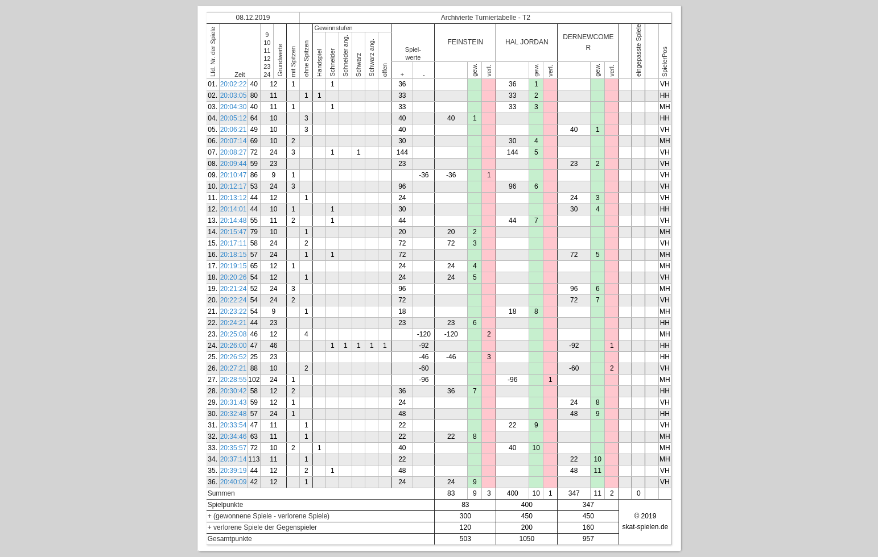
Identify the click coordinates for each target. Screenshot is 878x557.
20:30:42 (233, 391)
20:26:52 (233, 357)
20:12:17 (233, 186)
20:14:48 (233, 221)
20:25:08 (233, 334)
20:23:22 (233, 311)
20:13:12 (233, 198)
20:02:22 (233, 84)
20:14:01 (233, 209)
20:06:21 (233, 130)
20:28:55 (233, 380)
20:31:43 (233, 402)
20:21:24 (233, 289)
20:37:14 (233, 459)
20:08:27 (233, 152)
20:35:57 (233, 448)
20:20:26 (233, 277)
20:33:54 (233, 425)
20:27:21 (233, 368)
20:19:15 (233, 266)
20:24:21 (233, 323)
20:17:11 (233, 243)
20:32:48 (233, 414)
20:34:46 (233, 436)
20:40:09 (233, 482)
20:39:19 (233, 471)
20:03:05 (233, 95)
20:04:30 (233, 107)
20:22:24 (233, 300)
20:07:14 (233, 141)
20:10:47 (233, 175)
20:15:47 (233, 232)
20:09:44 (233, 164)
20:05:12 (233, 118)
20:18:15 (233, 255)
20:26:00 (233, 346)
